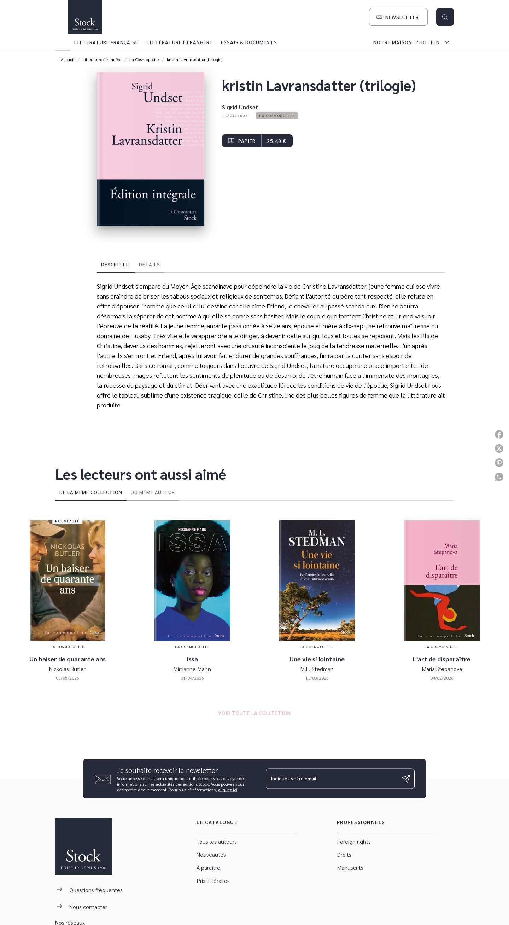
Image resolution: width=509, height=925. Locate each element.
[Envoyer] (406, 778)
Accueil (68, 59)
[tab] (62, 42)
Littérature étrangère (102, 59)
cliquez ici (227, 789)
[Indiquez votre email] (331, 778)
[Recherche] (445, 17)
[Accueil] (85, 17)
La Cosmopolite (144, 59)
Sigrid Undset (240, 107)
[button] (398, 17)
